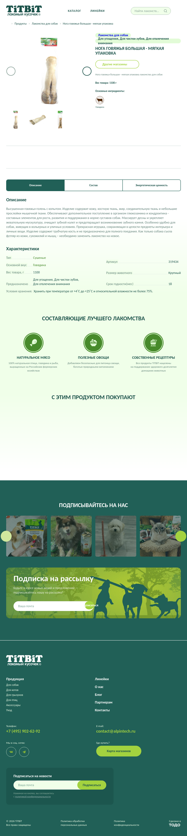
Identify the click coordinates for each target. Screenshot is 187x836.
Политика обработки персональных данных (74, 823)
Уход (9, 710)
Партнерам (104, 702)
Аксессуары (13, 705)
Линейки (97, 11)
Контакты (102, 710)
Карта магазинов (119, 751)
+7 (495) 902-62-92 (23, 731)
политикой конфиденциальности (33, 796)
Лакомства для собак (45, 23)
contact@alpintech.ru (115, 731)
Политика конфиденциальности (126, 823)
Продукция (15, 679)
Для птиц (11, 700)
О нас (99, 687)
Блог (98, 694)
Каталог (74, 11)
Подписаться (92, 785)
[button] (86, 71)
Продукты (21, 23)
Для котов (12, 690)
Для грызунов (14, 695)
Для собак (12, 685)
